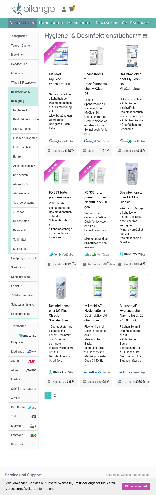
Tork (23, 417)
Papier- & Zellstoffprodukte (22, 290)
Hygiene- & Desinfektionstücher (25, 115)
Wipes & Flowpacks (23, 82)
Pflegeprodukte (20, 313)
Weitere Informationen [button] (40, 488)
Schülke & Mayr (23, 393)
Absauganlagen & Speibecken (24, 170)
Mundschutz (80, 22)
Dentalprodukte (20, 276)
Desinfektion (23, 22)
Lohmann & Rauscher (23, 439)
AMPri (23, 361)
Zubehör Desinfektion (21, 216)
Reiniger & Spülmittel (19, 235)
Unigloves (23, 339)
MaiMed (23, 426)
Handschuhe (51, 22)
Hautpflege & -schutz (24, 258)
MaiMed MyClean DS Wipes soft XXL (60, 79)
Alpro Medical (23, 374)
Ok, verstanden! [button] (136, 486)
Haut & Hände (22, 128)
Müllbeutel (19, 248)
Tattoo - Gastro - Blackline (21, 50)
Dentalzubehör (111, 22)
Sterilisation (18, 267)
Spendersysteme (23, 202)
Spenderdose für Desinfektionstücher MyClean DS (95, 84)
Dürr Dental (23, 407)
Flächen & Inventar (25, 138)
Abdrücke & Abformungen (21, 189)
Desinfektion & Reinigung (20, 96)
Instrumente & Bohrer (22, 152)
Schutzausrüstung (22, 304)
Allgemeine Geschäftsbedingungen (128, 475)
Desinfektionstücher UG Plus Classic (131, 197)
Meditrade (23, 352)
